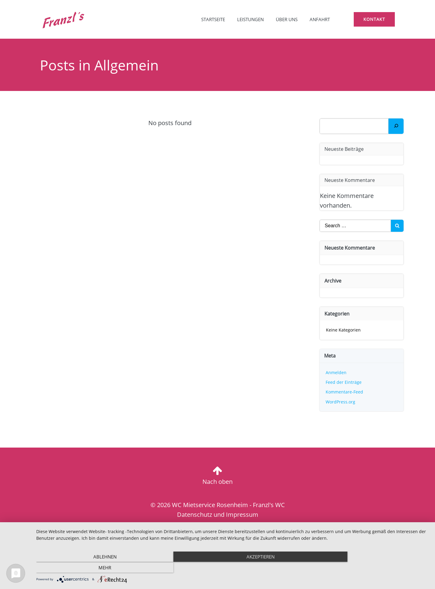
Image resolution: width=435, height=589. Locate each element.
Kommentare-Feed (344, 392)
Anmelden (336, 372)
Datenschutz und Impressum (217, 515)
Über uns (286, 20)
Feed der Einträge (344, 382)
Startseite (212, 20)
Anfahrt (319, 20)
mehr (370, 568)
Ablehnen (95, 568)
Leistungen (250, 20)
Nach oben (217, 481)
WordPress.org (341, 402)
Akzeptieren (233, 568)
